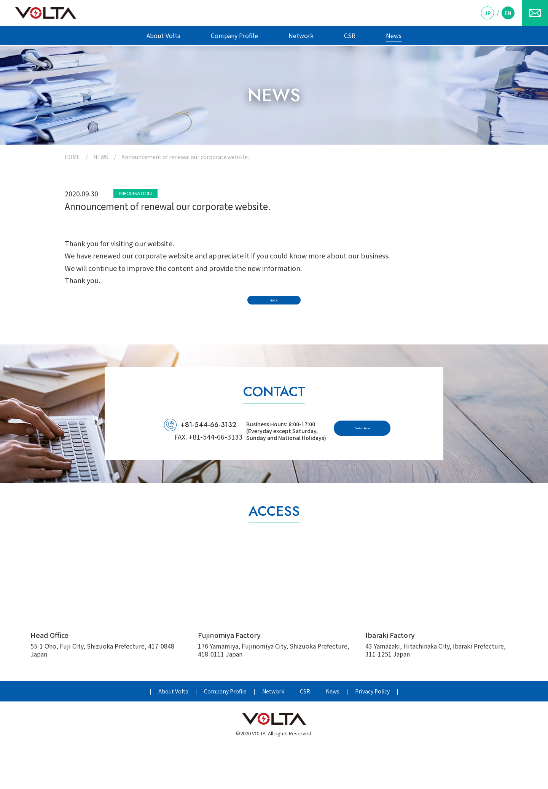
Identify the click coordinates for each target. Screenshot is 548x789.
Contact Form (392, 468)
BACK (274, 320)
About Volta (163, 35)
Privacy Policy (372, 733)
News (393, 35)
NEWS (100, 157)
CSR (349, 35)
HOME (72, 157)
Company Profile (234, 35)
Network (301, 35)
